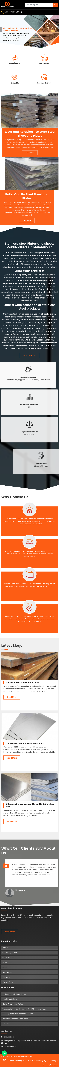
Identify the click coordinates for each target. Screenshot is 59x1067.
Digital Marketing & (51, 1061)
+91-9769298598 (11, 12)
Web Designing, (37, 1061)
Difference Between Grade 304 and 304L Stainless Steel (30, 805)
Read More (12, 697)
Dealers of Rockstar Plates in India (22, 682)
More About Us (30, 235)
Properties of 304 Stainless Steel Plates (25, 743)
